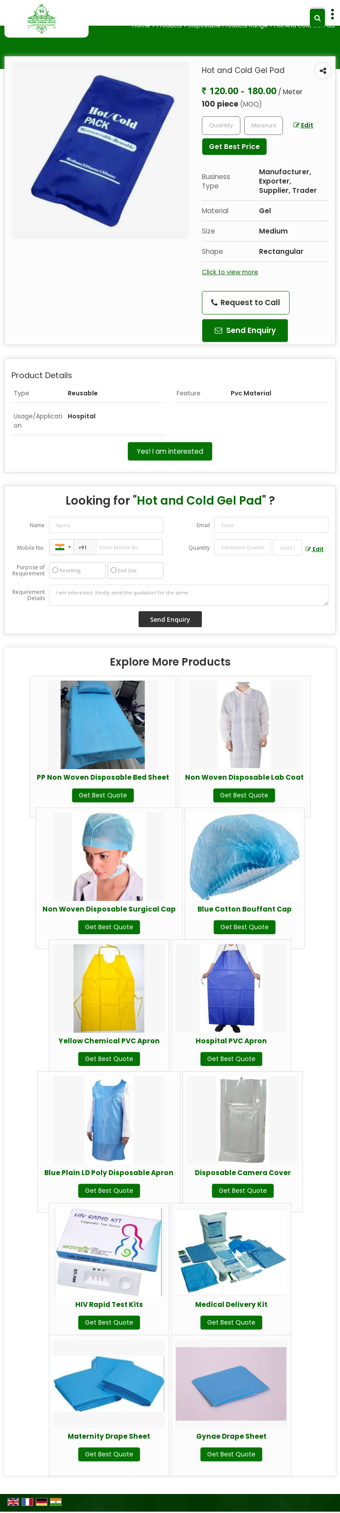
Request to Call (245, 302)
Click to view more (230, 272)
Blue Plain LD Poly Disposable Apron (109, 1172)
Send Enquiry (245, 330)
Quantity (199, 548)
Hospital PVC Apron (231, 1041)
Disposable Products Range (228, 25)
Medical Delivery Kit (231, 1304)
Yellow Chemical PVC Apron (109, 1041)
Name (37, 525)
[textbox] (263, 125)
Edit (303, 125)
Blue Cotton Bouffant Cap (244, 909)
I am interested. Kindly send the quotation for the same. (188, 595)
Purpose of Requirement (28, 570)
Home (141, 25)
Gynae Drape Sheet (231, 1436)
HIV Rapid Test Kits (109, 1304)
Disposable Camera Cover (243, 1172)
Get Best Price (234, 146)
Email (203, 525)
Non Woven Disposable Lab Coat (244, 777)
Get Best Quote (103, 795)
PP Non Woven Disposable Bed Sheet (103, 777)
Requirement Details (28, 595)
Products (169, 25)
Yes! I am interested (170, 451)
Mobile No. (31, 548)
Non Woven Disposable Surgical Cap (109, 909)
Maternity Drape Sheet (109, 1436)
